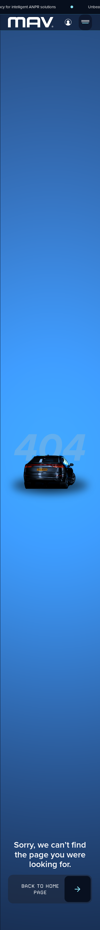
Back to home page (40, 889)
